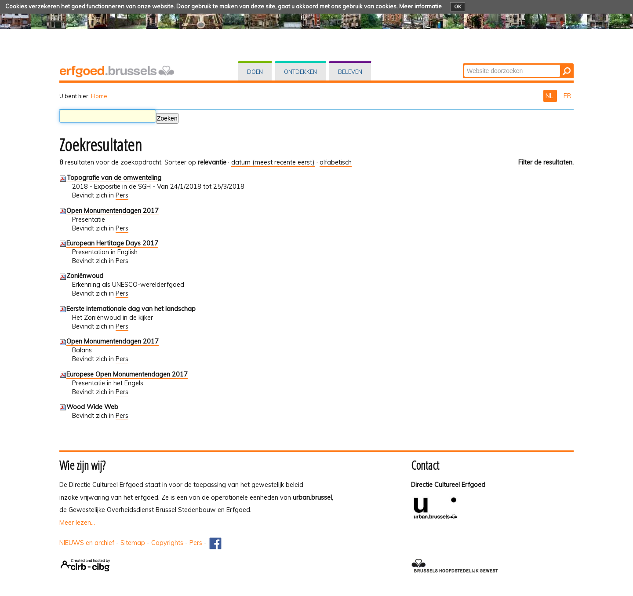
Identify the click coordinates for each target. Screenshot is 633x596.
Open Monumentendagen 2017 (112, 211)
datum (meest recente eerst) (273, 162)
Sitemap (132, 543)
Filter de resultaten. (546, 162)
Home (99, 95)
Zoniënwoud (84, 276)
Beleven (350, 71)
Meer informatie (420, 6)
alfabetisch (336, 162)
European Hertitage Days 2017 (112, 243)
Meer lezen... (77, 523)
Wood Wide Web (92, 407)
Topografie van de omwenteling (113, 178)
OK (457, 7)
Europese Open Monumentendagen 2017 (127, 374)
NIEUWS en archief (86, 543)
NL (550, 96)
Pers (122, 195)
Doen (255, 71)
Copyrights (167, 543)
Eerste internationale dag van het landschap (131, 309)
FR (567, 96)
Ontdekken (300, 71)
